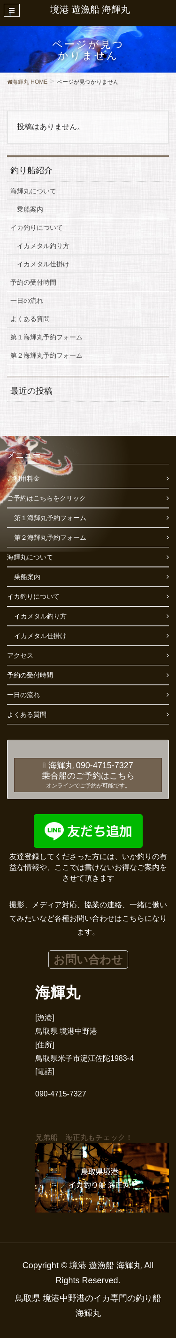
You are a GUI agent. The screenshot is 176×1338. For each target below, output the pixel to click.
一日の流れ (26, 300)
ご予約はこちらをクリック (46, 498)
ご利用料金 (23, 478)
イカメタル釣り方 (43, 246)
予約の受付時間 (33, 282)
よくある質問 (30, 319)
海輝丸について (33, 191)
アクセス (20, 655)
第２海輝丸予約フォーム (46, 355)
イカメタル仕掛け (43, 264)
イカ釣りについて (36, 227)
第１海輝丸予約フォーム (46, 337)
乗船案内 (30, 209)
